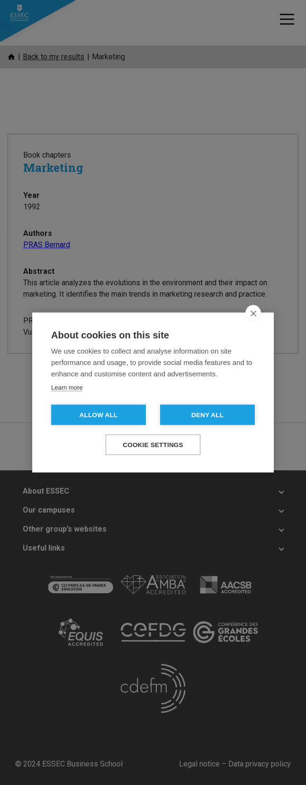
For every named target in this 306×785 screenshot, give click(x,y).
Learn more (66, 387)
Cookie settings (153, 445)
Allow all (99, 415)
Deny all (207, 415)
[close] (253, 313)
